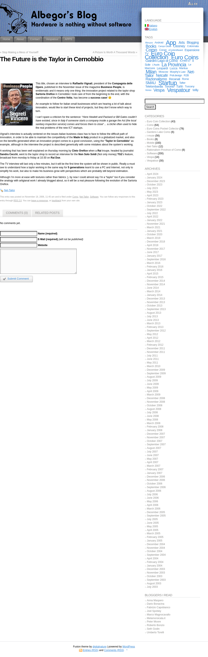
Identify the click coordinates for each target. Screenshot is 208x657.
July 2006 (152, 494)
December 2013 (156, 298)
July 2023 (152, 188)
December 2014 (156, 280)
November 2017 (156, 248)
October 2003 (154, 576)
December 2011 (156, 348)
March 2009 (153, 394)
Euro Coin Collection (158, 121)
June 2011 (153, 359)
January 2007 (154, 473)
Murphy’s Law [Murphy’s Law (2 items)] (177, 71)
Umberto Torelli (155, 632)
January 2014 (154, 295)
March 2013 (153, 323)
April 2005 (152, 530)
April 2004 (152, 558)
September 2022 (156, 209)
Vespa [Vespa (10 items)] (158, 90)
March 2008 (153, 423)
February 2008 (155, 426)
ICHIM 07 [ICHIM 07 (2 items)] (185, 60)
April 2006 (152, 505)
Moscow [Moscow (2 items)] (163, 71)
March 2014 (153, 291)
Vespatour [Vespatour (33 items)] (178, 90)
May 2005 (152, 526)
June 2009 (153, 384)
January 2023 (154, 202)
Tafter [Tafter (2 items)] (182, 82)
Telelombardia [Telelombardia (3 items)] (154, 86)
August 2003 (154, 583)
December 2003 (156, 569)
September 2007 (156, 444)
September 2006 (156, 487)
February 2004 (155, 562)
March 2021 (153, 227)
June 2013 (153, 320)
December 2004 (156, 544)
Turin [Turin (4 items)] (179, 86)
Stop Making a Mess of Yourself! (20, 52)
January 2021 (154, 231)
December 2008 (156, 398)
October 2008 (154, 405)
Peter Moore (154, 621)
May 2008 (152, 419)
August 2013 (154, 312)
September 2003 (156, 579)
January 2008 (154, 430)
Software (94, 197)
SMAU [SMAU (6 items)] (151, 83)
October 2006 (154, 483)
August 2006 (154, 490)
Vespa (150, 157)
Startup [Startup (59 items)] (167, 82)
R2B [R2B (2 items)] (186, 75)
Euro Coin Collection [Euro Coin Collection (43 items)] (160, 55)
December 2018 (156, 241)
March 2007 (153, 465)
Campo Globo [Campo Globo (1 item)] (164, 46)
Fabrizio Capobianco (158, 607)
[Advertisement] (68, 73)
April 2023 (152, 195)
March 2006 (153, 508)
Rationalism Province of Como (164, 149)
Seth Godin (153, 628)
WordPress (128, 646)
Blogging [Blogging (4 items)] (193, 42)
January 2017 (154, 255)
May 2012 (152, 334)
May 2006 (152, 501)
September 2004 (156, 554)
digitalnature (99, 646)
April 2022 (152, 216)
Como (75, 197)
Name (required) (47, 233)
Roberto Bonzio (155, 625)
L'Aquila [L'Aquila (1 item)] (155, 64)
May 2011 (152, 362)
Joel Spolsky (154, 611)
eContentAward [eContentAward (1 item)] (176, 50)
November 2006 (156, 480)
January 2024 (154, 177)
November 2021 (156, 223)
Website (43, 245)
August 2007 (154, 448)
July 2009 (152, 380)
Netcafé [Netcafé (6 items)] (162, 75)
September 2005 (156, 515)
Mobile (150, 142)
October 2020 (154, 234)
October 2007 (154, 441)
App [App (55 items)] (171, 42)
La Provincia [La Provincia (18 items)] (174, 64)
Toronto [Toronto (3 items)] (169, 86)
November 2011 (156, 352)
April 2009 (152, 391)
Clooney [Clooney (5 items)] (179, 46)
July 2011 (152, 355)
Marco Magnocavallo (158, 614)
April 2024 (152, 174)
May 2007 (152, 458)
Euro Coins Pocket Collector (163, 128)
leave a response (39, 200)
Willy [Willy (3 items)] (195, 90)
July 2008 (152, 412)
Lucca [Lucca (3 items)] (173, 68)
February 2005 (155, 537)
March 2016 (153, 263)
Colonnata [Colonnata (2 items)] (192, 46)
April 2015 (152, 273)
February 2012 (155, 344)
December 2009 (156, 369)
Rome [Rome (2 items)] (185, 79)
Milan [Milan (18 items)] (151, 72)
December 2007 (156, 433)
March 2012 (153, 341)
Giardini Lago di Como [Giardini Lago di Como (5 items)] (161, 61)
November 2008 (156, 401)
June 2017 (153, 252)
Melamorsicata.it (156, 618)
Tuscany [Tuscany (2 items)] (189, 86)
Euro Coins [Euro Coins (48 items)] (184, 57)
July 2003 (152, 586)
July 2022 (152, 213)
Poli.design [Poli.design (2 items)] (176, 75)
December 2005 (156, 512)
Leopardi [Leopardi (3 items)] (162, 68)
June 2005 (153, 522)
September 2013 (156, 309)
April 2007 (152, 462)
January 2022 (154, 220)
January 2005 (154, 540)
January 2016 (154, 270)
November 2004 (156, 547)
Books (150, 139)
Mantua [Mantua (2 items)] (183, 68)
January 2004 (154, 565)
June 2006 (153, 497)
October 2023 (154, 184)
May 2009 (152, 387)
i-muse (151, 135)
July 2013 (152, 316)
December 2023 (156, 181)
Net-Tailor (9, 190)
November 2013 (156, 302)
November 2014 (156, 284)
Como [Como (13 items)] (151, 50)
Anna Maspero (155, 600)
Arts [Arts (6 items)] (182, 42)
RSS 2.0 (18, 200)
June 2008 (153, 416)
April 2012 (152, 337)
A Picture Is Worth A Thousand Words (114, 52)
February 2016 (155, 266)
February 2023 (155, 198)
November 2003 (156, 572)
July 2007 (152, 451)
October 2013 (154, 305)
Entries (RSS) (90, 650)
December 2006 (156, 476)
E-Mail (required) (48, 239)
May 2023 (152, 191)
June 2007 (153, 455)
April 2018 (152, 245)
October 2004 (154, 551)
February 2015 (155, 277)
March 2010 (153, 366)
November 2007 (156, 437)
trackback (56, 200)
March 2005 (153, 533)
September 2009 (156, 373)
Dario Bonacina (155, 603)
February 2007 (155, 469)
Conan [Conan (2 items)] (163, 50)
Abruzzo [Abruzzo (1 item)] (149, 42)
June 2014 (153, 287)
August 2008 (154, 409)
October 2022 (154, 206)
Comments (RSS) (114, 650)
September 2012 (156, 330)
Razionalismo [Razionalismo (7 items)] (156, 79)
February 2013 (155, 327)
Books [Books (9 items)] (151, 46)
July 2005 (152, 519)
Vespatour (152, 160)
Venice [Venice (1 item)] (148, 90)
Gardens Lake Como (158, 132)
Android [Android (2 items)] (159, 42)
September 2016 (156, 259)
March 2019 (153, 238)
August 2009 (154, 376)
